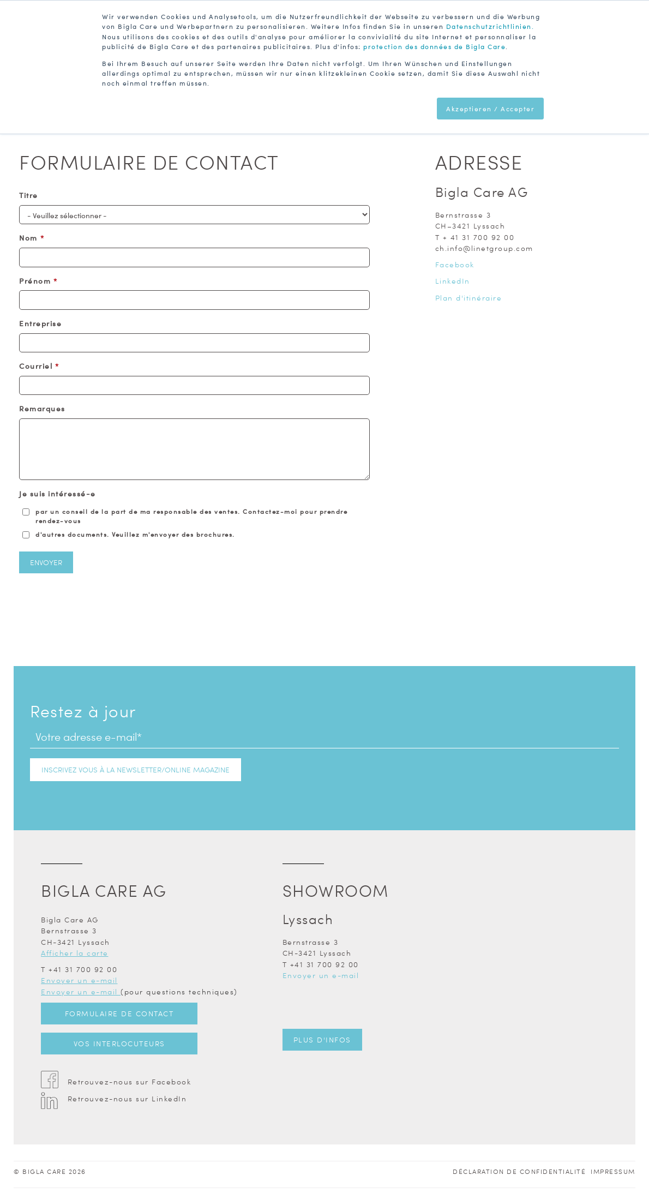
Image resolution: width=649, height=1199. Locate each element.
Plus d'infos (322, 1039)
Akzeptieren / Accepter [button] (490, 107)
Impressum (613, 1171)
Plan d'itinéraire (468, 297)
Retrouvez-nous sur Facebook (129, 1081)
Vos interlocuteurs (119, 1043)
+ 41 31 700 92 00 (479, 237)
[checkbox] (194, 523)
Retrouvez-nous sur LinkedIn (127, 1098)
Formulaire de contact (119, 1013)
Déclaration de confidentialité (519, 1171)
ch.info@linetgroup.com (484, 248)
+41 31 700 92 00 (83, 969)
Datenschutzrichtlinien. (490, 26)
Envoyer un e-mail (79, 980)
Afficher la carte (75, 953)
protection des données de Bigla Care (434, 45)
